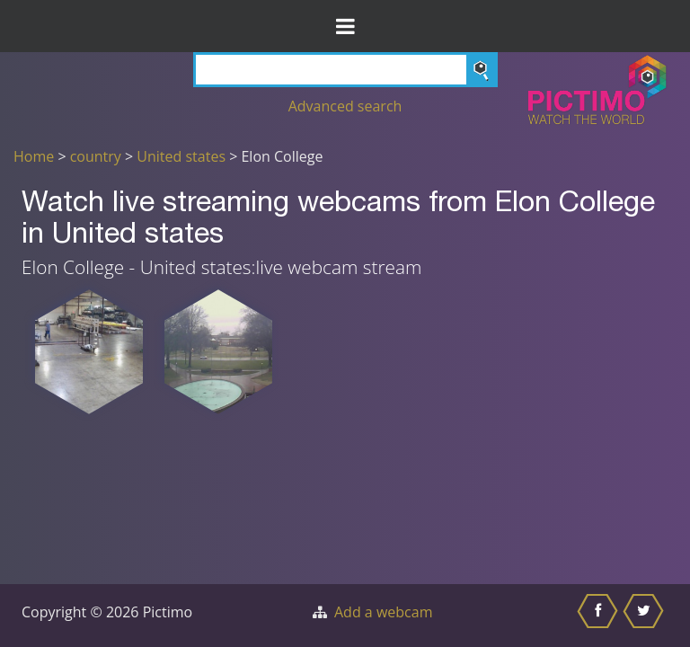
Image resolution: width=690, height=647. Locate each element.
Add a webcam (383, 612)
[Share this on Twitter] (645, 615)
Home (33, 156)
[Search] (345, 69)
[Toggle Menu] (345, 26)
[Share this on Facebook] (600, 615)
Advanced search (345, 106)
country (95, 156)
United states (181, 156)
